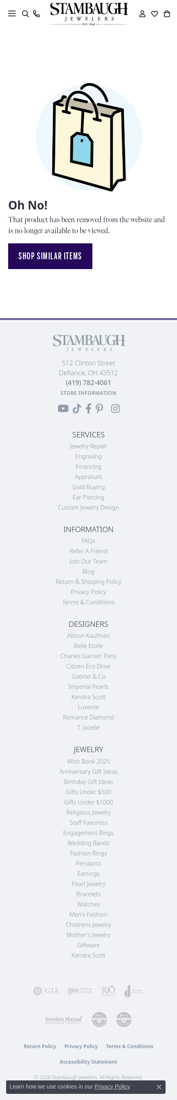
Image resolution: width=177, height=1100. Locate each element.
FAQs (88, 541)
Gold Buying (88, 487)
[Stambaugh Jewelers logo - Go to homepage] (88, 14)
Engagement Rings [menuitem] (88, 833)
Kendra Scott (88, 697)
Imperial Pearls (89, 686)
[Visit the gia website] (46, 991)
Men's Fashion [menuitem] (88, 914)
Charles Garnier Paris (88, 656)
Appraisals (88, 477)
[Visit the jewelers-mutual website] (64, 1019)
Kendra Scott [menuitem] (88, 955)
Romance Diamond (88, 717)
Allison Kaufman (88, 635)
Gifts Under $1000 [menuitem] (88, 802)
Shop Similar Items (50, 256)
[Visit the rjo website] (108, 991)
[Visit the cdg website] (99, 1019)
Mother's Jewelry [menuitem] (88, 935)
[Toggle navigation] (12, 13)
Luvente (88, 707)
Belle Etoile (88, 646)
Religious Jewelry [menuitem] (88, 812)
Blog (89, 571)
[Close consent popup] (159, 1086)
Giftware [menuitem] (88, 945)
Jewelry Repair (88, 446)
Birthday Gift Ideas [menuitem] (88, 782)
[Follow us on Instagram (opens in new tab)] (115, 409)
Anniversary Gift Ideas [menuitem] (88, 771)
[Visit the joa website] (134, 991)
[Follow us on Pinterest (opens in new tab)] (99, 409)
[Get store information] (88, 393)
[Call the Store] (88, 382)
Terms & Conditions (89, 602)
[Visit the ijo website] (79, 991)
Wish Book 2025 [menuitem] (88, 761)
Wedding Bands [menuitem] (88, 843)
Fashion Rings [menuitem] (88, 853)
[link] (36, 14)
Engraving (88, 456)
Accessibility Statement (88, 1061)
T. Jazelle (88, 727)
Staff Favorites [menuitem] (89, 822)
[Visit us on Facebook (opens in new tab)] (88, 409)
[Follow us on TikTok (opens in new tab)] (77, 409)
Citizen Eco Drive (88, 666)
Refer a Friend (88, 551)
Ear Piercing (89, 497)
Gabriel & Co (88, 676)
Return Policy (40, 1046)
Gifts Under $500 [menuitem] (88, 792)
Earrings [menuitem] (88, 873)
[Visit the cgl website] (124, 1019)
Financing (88, 466)
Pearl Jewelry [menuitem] (88, 884)
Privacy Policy (88, 592)
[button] (25, 14)
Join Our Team (89, 561)
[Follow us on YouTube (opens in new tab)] (63, 409)
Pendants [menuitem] (88, 863)
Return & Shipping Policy (88, 582)
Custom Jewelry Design (88, 507)
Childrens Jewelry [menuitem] (88, 925)
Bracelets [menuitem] (88, 894)
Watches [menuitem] (88, 904)
